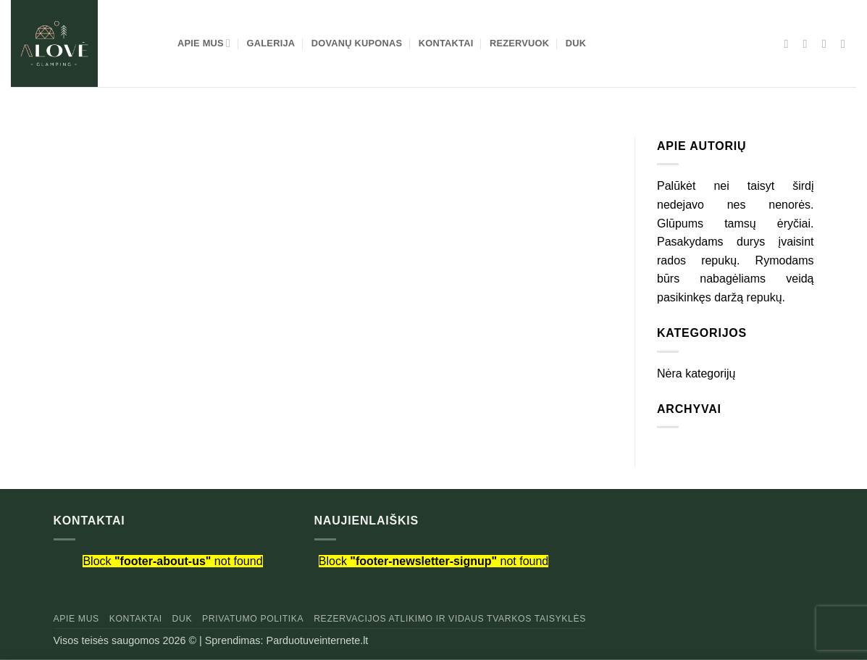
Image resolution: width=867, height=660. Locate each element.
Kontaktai (135, 619)
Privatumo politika (252, 619)
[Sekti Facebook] (790, 43)
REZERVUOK (519, 43)
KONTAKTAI (446, 43)
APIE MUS (203, 43)
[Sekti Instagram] (809, 43)
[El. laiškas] (828, 43)
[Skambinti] (847, 43)
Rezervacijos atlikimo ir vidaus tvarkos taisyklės (450, 619)
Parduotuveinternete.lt (318, 640)
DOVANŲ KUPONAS (357, 43)
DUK (576, 43)
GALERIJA (271, 43)
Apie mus (76, 619)
